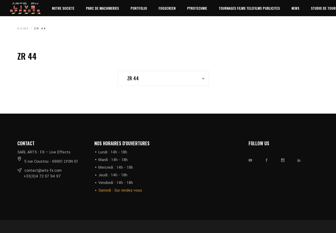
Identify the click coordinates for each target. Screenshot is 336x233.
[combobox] (163, 78)
